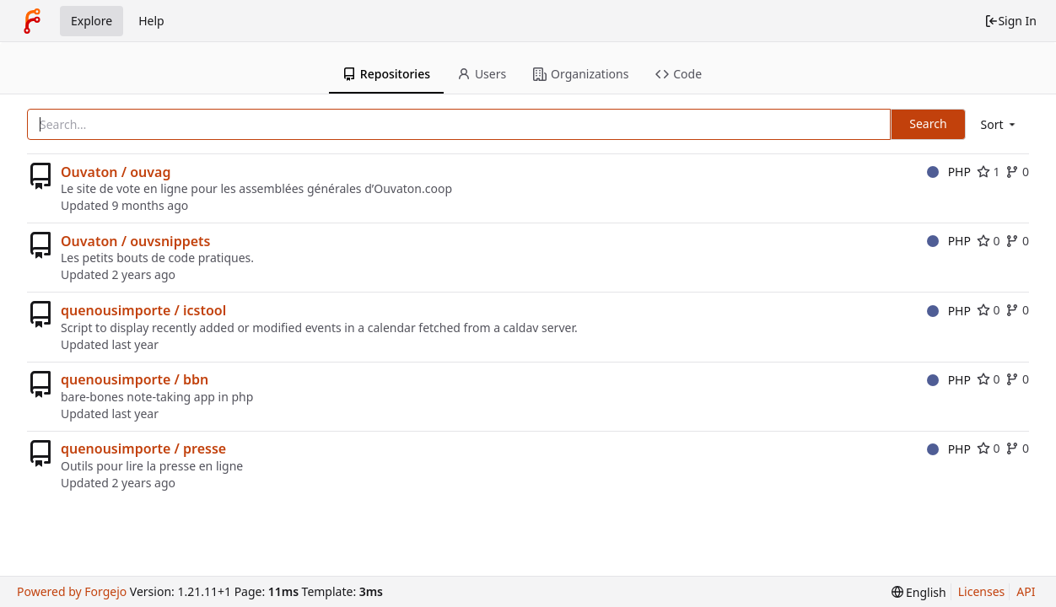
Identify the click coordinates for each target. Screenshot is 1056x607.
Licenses (981, 591)
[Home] (32, 21)
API (1025, 591)
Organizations (580, 74)
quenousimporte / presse (143, 448)
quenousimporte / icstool (143, 310)
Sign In (1010, 21)
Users (481, 74)
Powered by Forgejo (72, 591)
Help (151, 21)
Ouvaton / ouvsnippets (135, 241)
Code (678, 74)
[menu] (999, 124)
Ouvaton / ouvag (115, 172)
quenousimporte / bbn (134, 379)
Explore (91, 21)
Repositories (386, 74)
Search (927, 123)
